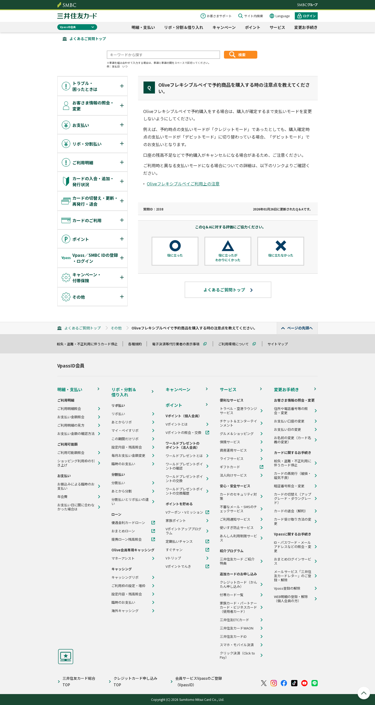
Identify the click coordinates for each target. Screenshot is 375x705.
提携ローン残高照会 (126, 539)
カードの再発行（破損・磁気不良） (292, 475)
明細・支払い (143, 27)
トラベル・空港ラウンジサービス (238, 411)
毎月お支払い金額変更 (128, 455)
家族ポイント (176, 521)
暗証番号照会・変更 (289, 486)
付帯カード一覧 (231, 595)
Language (283, 16)
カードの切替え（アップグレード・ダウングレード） (292, 498)
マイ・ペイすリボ (125, 430)
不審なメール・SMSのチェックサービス (238, 509)
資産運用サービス (233, 450)
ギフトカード (230, 467)
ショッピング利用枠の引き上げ (76, 463)
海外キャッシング (125, 611)
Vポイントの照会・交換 (183, 433)
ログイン (309, 16)
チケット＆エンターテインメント (238, 423)
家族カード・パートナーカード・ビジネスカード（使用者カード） (238, 607)
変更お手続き (306, 27)
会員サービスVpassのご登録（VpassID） (198, 681)
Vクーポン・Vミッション (184, 512)
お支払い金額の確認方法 (76, 434)
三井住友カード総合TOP (79, 681)
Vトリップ (173, 558)
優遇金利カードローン (128, 523)
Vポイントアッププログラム (183, 531)
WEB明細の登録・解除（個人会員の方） (291, 599)
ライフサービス (231, 459)
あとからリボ (121, 422)
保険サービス (230, 442)
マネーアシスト (123, 558)
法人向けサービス (233, 475)
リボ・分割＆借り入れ (183, 27)
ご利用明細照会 (69, 409)
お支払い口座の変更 (289, 421)
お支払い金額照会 (70, 417)
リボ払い (118, 414)
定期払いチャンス (179, 541)
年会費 (62, 497)
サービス (277, 27)
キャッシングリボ (125, 577)
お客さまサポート (219, 16)
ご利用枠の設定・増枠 (128, 586)
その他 (116, 327)
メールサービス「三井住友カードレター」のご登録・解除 (292, 576)
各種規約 (137, 344)
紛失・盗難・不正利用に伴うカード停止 (89, 344)
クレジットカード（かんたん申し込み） (238, 584)
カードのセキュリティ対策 (238, 496)
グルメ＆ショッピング (237, 434)
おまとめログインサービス (292, 561)
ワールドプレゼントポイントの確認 (184, 466)
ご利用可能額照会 (70, 453)
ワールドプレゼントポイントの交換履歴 (184, 491)
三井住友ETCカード (234, 620)
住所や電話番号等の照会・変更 (291, 411)
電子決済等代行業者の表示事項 (178, 344)
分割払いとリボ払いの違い (130, 501)
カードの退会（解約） (291, 511)
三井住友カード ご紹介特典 (237, 561)
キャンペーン (224, 27)
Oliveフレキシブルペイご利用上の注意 (183, 183)
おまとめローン (123, 531)
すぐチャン (174, 550)
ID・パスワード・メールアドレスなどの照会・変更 (292, 546)
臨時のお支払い (123, 464)
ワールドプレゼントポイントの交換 (184, 479)
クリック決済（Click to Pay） (237, 655)
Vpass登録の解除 (287, 588)
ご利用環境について (236, 344)
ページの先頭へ (300, 327)
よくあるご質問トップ (88, 38)
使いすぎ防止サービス (237, 528)
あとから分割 (121, 491)
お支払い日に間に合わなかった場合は (76, 507)
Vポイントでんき (178, 566)
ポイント (252, 27)
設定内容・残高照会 (126, 447)
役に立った (175, 255)
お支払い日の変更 (287, 429)
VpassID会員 (68, 27)
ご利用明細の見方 (70, 425)
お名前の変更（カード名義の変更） (292, 440)
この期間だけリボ (125, 439)
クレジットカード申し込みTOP (135, 681)
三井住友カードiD (233, 636)
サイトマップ (280, 344)
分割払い (118, 483)
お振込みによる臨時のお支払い (76, 486)
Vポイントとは (177, 424)
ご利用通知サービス (235, 519)
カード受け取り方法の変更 (292, 521)
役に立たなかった (280, 255)
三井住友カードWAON (236, 628)
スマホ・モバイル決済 (237, 645)
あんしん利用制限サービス (238, 538)
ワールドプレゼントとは (184, 456)
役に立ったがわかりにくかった (227, 257)
